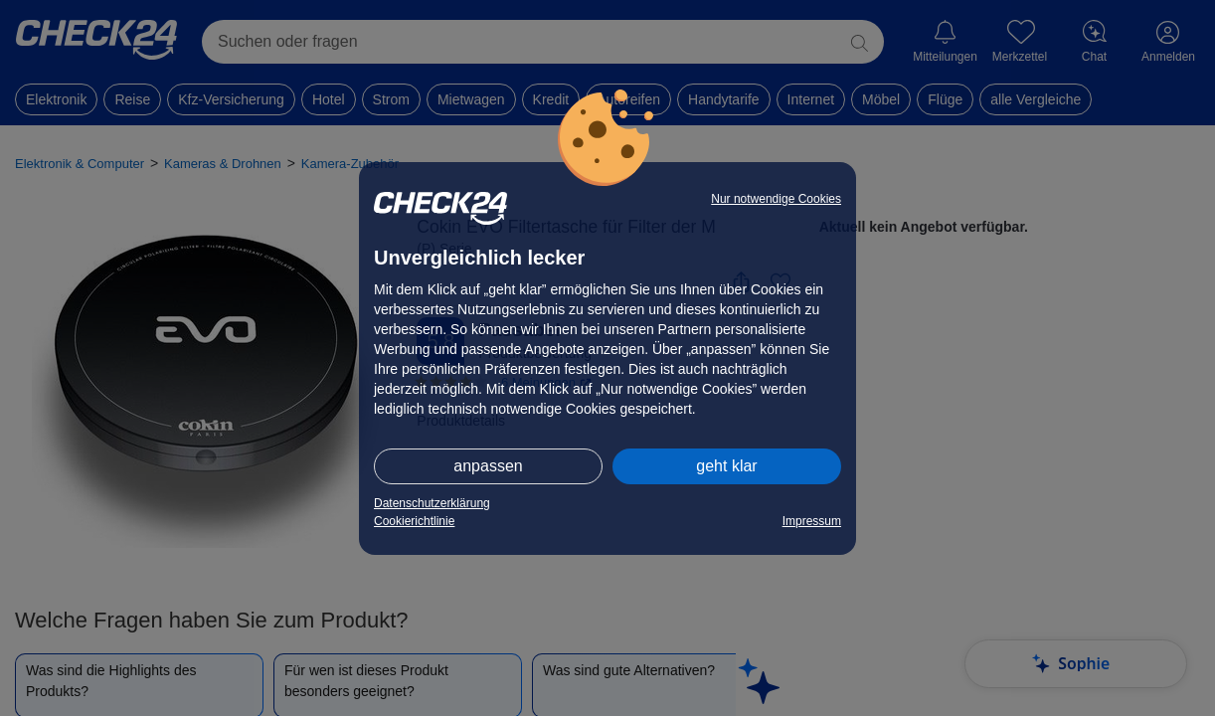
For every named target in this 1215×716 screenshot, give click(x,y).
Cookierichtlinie (414, 521)
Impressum (811, 521)
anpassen (487, 465)
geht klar (726, 465)
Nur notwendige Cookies (776, 199)
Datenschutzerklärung (432, 503)
